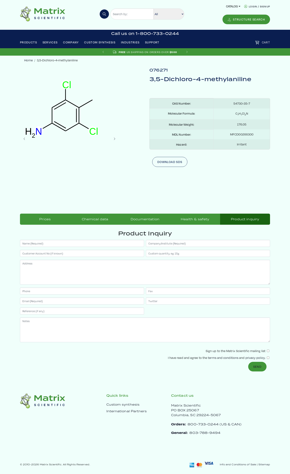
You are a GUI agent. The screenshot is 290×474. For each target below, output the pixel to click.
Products (28, 42)
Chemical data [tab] (95, 219)
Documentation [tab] (145, 219)
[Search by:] (132, 14)
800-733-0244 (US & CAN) (214, 424)
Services (50, 42)
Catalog (232, 6)
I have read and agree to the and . (218, 358)
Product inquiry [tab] (245, 219)
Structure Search (246, 20)
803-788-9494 (204, 433)
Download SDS (169, 162)
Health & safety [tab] (195, 219)
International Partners (126, 411)
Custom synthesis (122, 404)
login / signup (259, 6)
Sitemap (264, 464)
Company (71, 42)
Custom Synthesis (99, 42)
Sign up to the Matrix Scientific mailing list (237, 351)
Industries (130, 42)
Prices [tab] (45, 219)
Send (257, 366)
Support (152, 42)
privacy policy (255, 358)
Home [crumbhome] (28, 60)
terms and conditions (223, 358)
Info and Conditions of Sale (238, 464)
